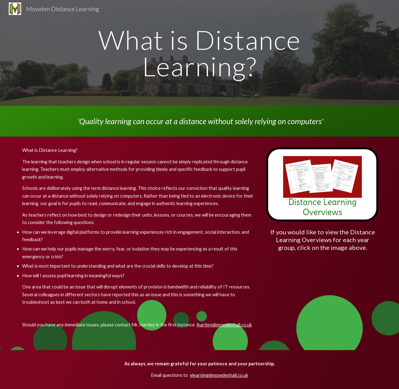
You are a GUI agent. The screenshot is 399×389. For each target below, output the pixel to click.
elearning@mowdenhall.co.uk (219, 375)
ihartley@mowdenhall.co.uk (224, 324)
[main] (199, 53)
